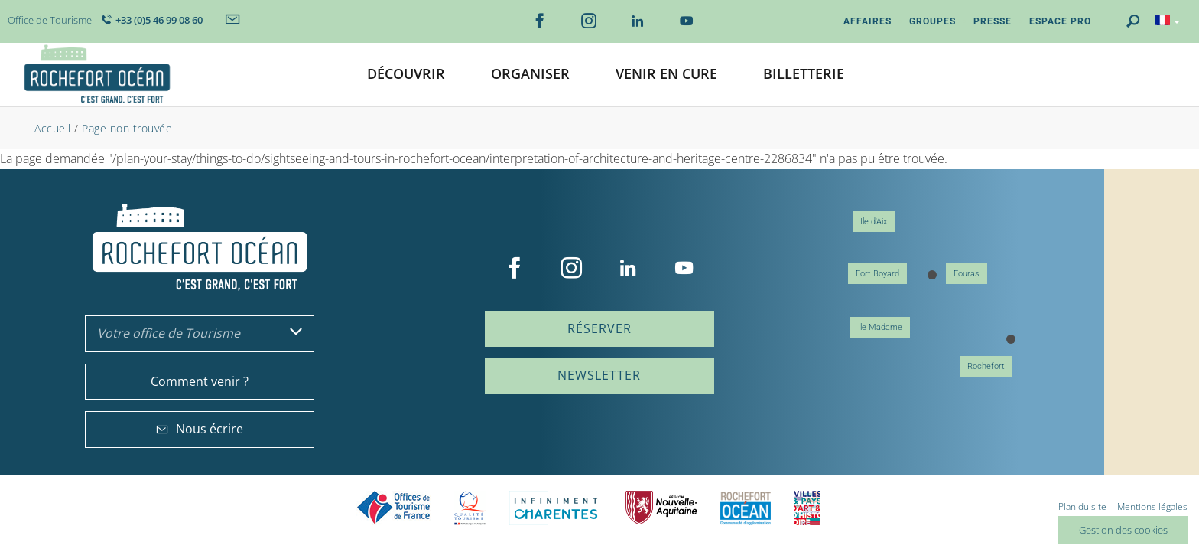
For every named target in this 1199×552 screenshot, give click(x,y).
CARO (745, 508)
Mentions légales (1152, 506)
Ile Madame (880, 327)
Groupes (932, 21)
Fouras (967, 274)
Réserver (599, 328)
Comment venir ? (200, 381)
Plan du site (1082, 506)
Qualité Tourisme (470, 508)
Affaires (867, 21)
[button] (406, 74)
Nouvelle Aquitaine (661, 508)
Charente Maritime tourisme (556, 508)
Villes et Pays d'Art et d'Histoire (807, 508)
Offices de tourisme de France (393, 508)
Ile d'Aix (873, 222)
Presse (992, 21)
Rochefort (986, 366)
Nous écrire (199, 428)
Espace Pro (1060, 21)
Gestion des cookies (1123, 530)
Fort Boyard (877, 274)
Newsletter (599, 375)
